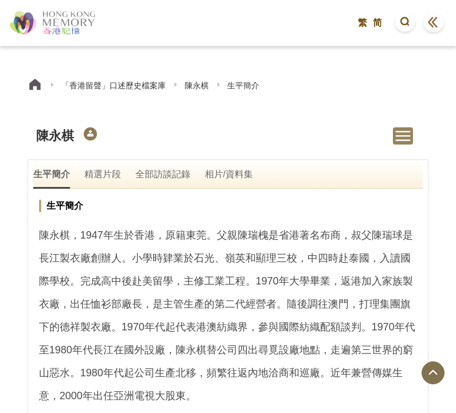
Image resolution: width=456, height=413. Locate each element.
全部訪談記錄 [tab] (162, 174)
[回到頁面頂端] (433, 372)
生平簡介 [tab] (51, 174)
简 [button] (377, 23)
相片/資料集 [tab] (229, 174)
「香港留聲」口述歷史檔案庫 (113, 85)
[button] (405, 23)
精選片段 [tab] (102, 174)
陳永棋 (197, 85)
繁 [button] (362, 23)
